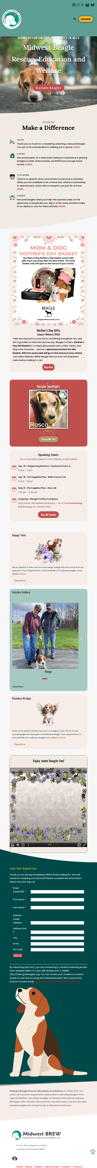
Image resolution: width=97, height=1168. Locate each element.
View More (19, 744)
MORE (28, 164)
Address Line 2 (19, 930)
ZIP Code (17, 949)
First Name (19, 899)
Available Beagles (48, 88)
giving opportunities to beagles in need (49, 38)
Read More (20, 580)
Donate (86, 19)
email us (62, 737)
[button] (81, 638)
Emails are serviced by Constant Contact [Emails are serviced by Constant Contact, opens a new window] (57, 981)
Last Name (19, 907)
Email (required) (19, 890)
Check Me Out (48, 439)
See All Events (48, 515)
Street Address (17, 921)
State (16, 943)
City (15, 937)
